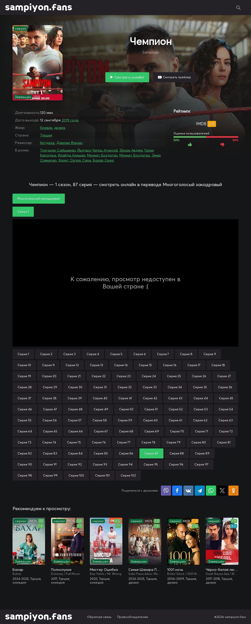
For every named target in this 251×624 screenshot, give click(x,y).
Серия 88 (176, 453)
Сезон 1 (23, 211)
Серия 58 (100, 420)
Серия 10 (24, 365)
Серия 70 (177, 431)
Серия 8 (186, 354)
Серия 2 (46, 354)
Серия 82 (25, 453)
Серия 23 (124, 376)
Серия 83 (50, 453)
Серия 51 (151, 409)
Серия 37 (24, 398)
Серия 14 (121, 365)
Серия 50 (126, 409)
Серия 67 (101, 431)
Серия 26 (199, 376)
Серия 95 (151, 464)
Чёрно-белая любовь (222, 569)
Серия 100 (76, 475)
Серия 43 (175, 398)
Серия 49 (101, 409)
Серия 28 (25, 387)
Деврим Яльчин (69, 142)
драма (59, 127)
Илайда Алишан (71, 155)
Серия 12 (72, 365)
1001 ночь (175, 569)
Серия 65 (50, 431)
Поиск (238, 7)
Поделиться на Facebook (177, 491)
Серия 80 (198, 442)
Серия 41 (125, 398)
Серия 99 (50, 475)
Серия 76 (99, 442)
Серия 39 (75, 398)
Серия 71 (201, 431)
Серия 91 (50, 464)
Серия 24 (149, 376)
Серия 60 (150, 420)
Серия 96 (176, 464)
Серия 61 (175, 420)
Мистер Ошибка (104, 569)
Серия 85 (101, 453)
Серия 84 (75, 453)
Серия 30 (75, 387)
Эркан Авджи (131, 150)
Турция (46, 135)
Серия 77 (123, 442)
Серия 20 (49, 376)
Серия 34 (175, 387)
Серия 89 (202, 453)
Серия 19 (24, 376)
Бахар (18, 569)
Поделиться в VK (188, 491)
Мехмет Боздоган (102, 155)
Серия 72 (226, 431)
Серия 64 (25, 431)
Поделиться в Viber (166, 491)
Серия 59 (125, 420)
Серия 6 (139, 354)
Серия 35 (200, 387)
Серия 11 (48, 365)
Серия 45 (226, 398)
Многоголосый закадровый (39, 198)
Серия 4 (93, 354)
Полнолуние (61, 569)
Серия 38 (49, 398)
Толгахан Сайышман (58, 150)
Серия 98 (25, 475)
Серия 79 (173, 442)
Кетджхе (47, 142)
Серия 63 (225, 420)
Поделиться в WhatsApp (211, 491)
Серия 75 (74, 442)
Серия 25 (174, 376)
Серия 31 (100, 387)
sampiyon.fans (38, 7)
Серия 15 (145, 365)
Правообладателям (132, 617)
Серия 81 (223, 442)
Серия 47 (50, 409)
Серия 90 (25, 464)
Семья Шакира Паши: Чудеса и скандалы (144, 569)
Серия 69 (151, 431)
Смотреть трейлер (177, 77)
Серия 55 (25, 420)
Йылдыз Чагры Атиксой (97, 150)
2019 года (70, 120)
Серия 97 (201, 464)
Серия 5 (116, 354)
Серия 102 (128, 475)
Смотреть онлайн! (129, 77)
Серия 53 (201, 409)
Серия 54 (226, 409)
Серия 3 (69, 354)
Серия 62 (200, 420)
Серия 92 (75, 464)
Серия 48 (75, 409)
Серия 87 (151, 453)
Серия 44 (200, 398)
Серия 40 (100, 398)
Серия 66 (75, 431)
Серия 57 (75, 420)
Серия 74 (49, 442)
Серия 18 (218, 365)
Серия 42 (150, 398)
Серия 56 (50, 420)
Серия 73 (24, 442)
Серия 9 (209, 354)
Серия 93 (100, 464)
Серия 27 (224, 376)
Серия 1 (23, 354)
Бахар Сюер (103, 160)
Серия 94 (125, 464)
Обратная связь (99, 617)
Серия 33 (150, 387)
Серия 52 (176, 409)
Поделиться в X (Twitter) (222, 491)
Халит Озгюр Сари (74, 160)
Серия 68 (126, 431)
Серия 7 (163, 354)
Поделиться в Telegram (200, 491)
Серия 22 (99, 376)
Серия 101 (102, 475)
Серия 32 (125, 387)
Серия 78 (148, 442)
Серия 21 (74, 376)
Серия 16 (169, 365)
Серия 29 (50, 387)
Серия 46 (25, 409)
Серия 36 (225, 387)
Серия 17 (193, 365)
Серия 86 (126, 453)
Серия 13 (96, 365)
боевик (46, 127)
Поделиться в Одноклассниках (233, 491)
